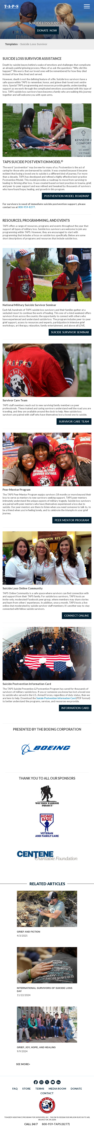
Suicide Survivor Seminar (70, 332)
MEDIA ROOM (57, 1088)
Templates (11, 44)
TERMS (39, 1088)
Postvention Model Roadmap (66, 196)
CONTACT (47, 1093)
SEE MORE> (23, 1064)
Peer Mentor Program (72, 520)
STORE (26, 1088)
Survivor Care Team (74, 421)
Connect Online (76, 616)
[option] (47, 914)
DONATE (76, 1088)
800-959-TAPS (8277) (56, 1124)
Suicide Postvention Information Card (56, 698)
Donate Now (47, 30)
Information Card (75, 708)
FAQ (15, 1088)
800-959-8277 (26, 207)
